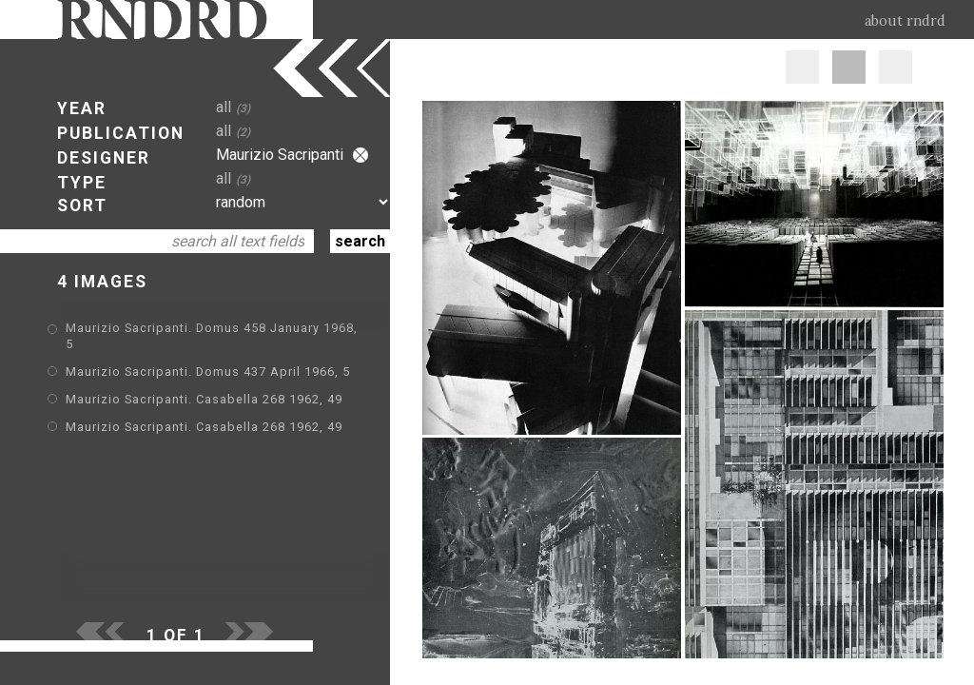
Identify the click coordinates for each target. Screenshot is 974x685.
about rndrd (905, 20)
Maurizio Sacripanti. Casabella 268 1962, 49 (204, 399)
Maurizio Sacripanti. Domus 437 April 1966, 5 (208, 371)
